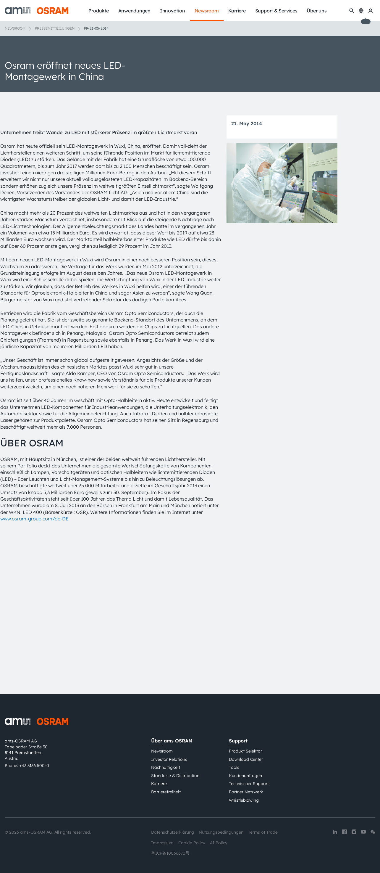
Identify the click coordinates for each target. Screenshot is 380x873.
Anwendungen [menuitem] (134, 11)
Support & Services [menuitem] (276, 11)
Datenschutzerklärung (172, 832)
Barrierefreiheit (166, 792)
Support (238, 741)
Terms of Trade (263, 832)
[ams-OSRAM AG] (36, 10)
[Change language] (361, 10)
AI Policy (218, 842)
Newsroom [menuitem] (207, 11)
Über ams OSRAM (172, 741)
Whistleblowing (244, 800)
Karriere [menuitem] (237, 11)
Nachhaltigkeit (165, 767)
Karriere (159, 784)
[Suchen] (351, 10)
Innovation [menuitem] (172, 11)
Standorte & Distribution (175, 775)
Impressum (162, 842)
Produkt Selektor (245, 751)
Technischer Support (249, 784)
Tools (234, 767)
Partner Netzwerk (246, 792)
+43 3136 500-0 (34, 765)
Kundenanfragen (245, 775)
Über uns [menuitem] (316, 11)
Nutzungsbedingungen (221, 832)
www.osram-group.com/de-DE (34, 660)
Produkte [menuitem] (98, 11)
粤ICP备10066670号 (170, 853)
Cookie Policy (191, 842)
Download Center (246, 759)
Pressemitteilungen (55, 28)
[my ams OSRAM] (370, 10)
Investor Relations (169, 759)
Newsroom (15, 28)
